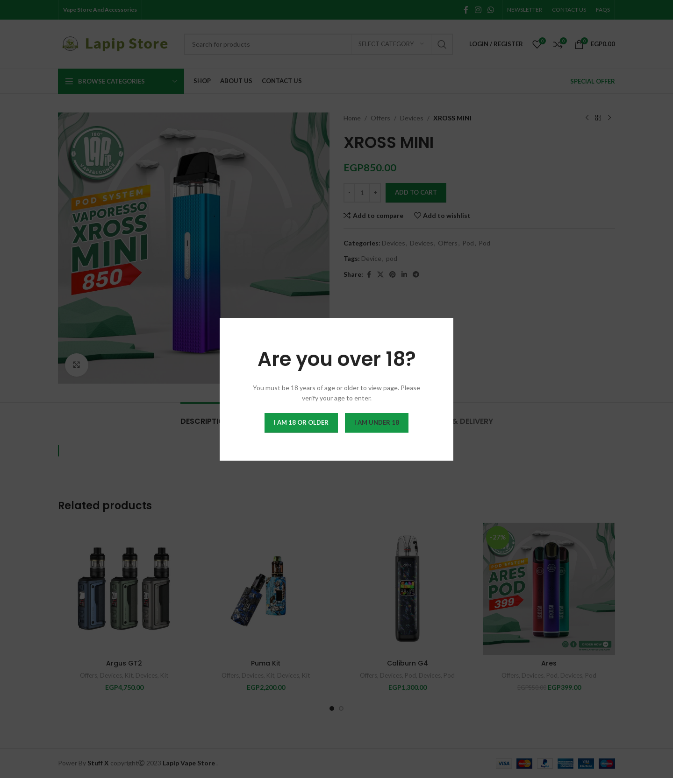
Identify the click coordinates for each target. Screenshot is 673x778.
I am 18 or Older (301, 422)
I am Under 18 (376, 422)
